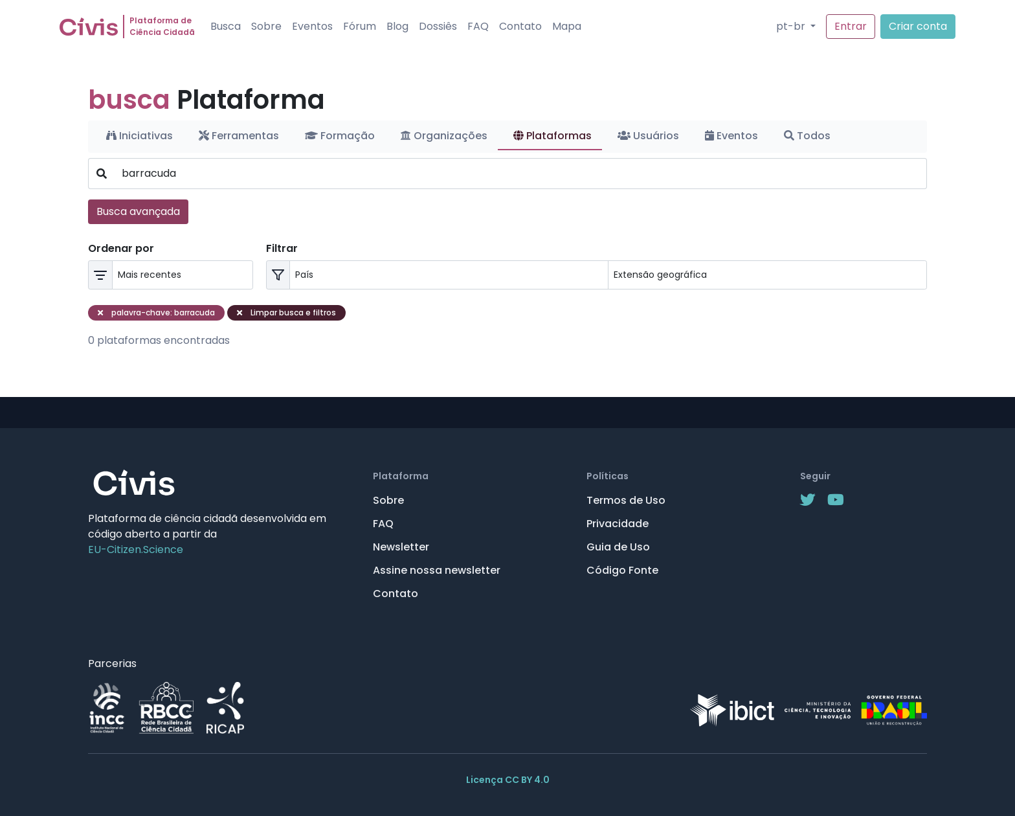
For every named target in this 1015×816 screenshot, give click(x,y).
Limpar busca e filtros (286, 312)
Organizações (444, 135)
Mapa (566, 26)
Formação (340, 135)
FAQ (478, 26)
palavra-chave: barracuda (156, 312)
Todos (807, 135)
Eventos (312, 26)
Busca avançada (138, 211)
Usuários (648, 135)
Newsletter (401, 546)
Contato (520, 26)
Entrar (850, 26)
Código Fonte (622, 570)
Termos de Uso (625, 500)
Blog (397, 26)
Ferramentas (239, 135)
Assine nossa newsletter (436, 570)
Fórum (359, 26)
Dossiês (438, 26)
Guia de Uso (618, 546)
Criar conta (918, 26)
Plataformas (552, 135)
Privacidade (617, 523)
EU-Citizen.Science (135, 549)
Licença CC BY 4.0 (508, 779)
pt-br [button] (792, 26)
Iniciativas (139, 135)
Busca (225, 26)
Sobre (266, 26)
